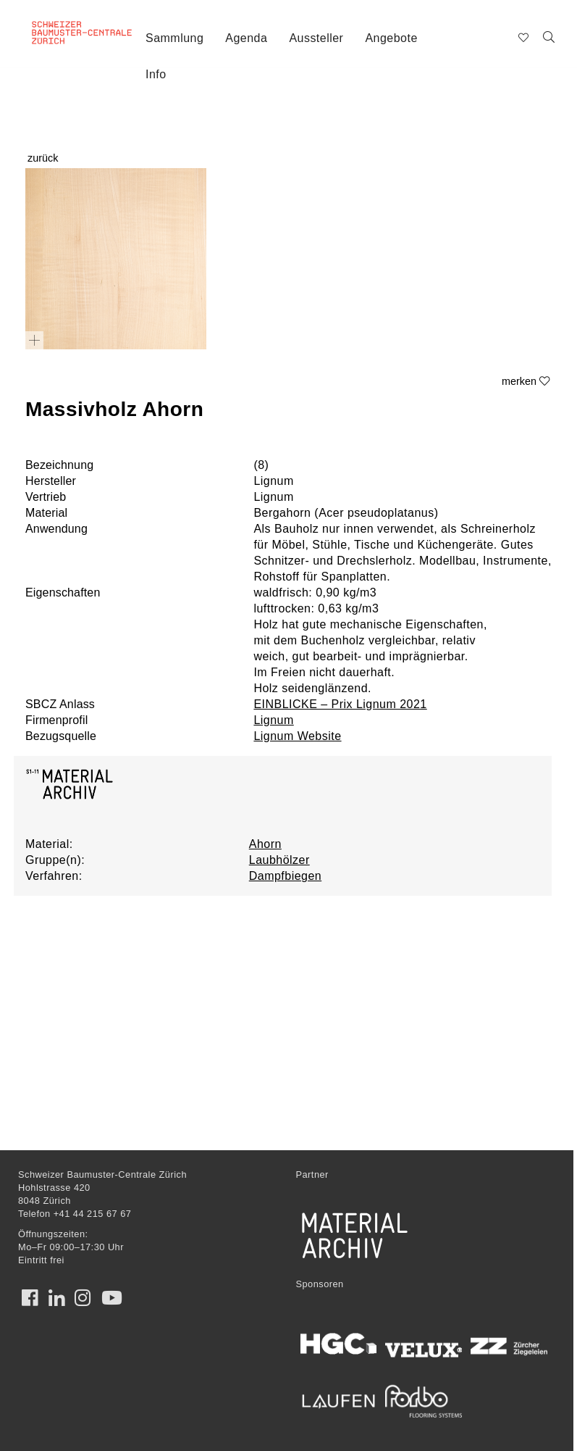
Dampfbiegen (285, 876)
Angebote (391, 38)
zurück (43, 158)
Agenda (246, 38)
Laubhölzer (279, 860)
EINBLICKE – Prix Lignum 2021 (339, 704)
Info (156, 74)
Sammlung (174, 38)
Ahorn (265, 844)
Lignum (273, 720)
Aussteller (316, 38)
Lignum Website (297, 736)
